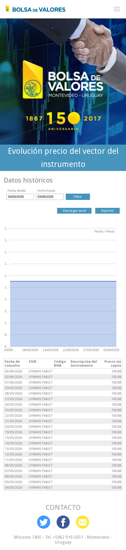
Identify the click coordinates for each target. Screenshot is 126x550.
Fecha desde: (17, 191)
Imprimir (107, 211)
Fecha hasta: (46, 191)
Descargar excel (74, 211)
